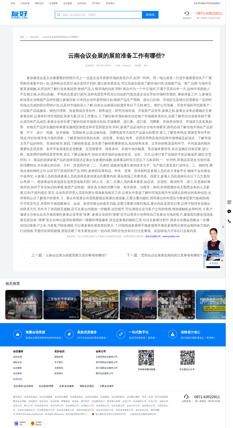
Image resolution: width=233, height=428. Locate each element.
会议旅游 (67, 3)
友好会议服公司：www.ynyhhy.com (162, 236)
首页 (13, 3)
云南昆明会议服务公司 (107, 357)
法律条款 (58, 368)
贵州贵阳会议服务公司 (107, 362)
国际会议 (39, 3)
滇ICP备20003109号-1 (76, 414)
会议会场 (25, 3)
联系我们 (110, 3)
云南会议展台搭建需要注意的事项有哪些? (76, 255)
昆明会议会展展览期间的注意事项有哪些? (171, 255)
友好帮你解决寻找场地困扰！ (208, 3)
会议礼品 (82, 3)
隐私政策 (58, 357)
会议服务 (53, 3)
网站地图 (155, 410)
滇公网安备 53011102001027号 (109, 414)
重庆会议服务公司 (104, 373)
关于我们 (96, 3)
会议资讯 (34, 37)
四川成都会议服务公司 (107, 368)
